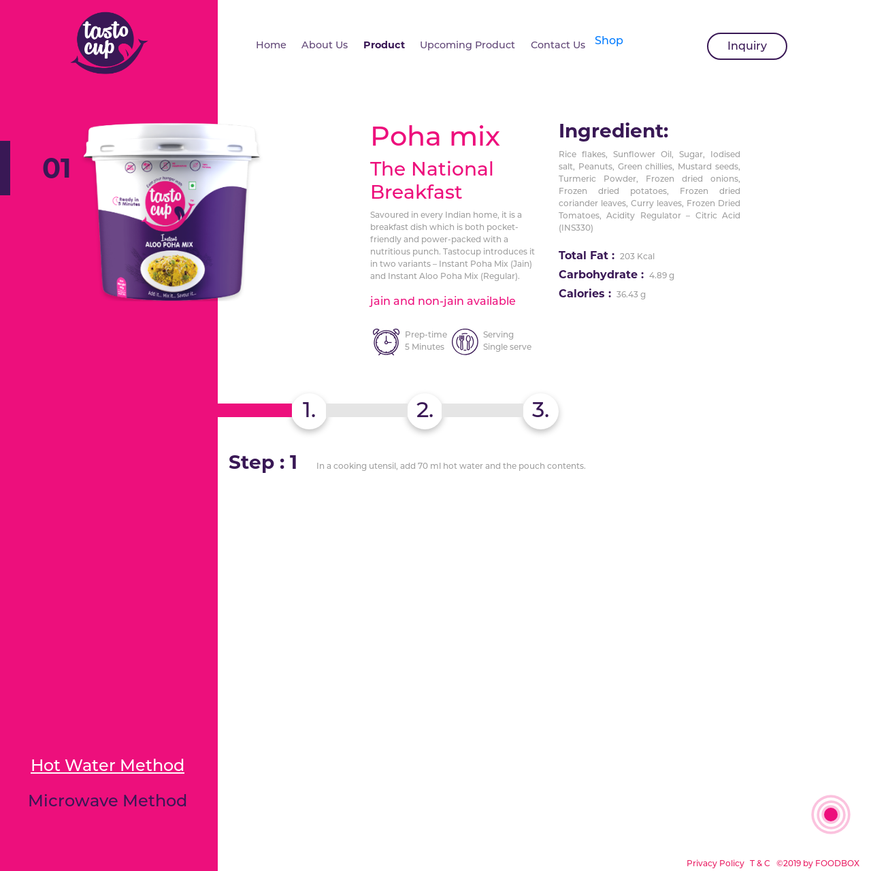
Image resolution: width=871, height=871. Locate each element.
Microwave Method (107, 800)
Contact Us (558, 45)
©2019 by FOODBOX (817, 863)
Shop (609, 40)
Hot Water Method (107, 765)
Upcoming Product (467, 45)
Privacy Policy (716, 863)
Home (271, 45)
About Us (324, 45)
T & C (760, 863)
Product (384, 45)
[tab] (541, 411)
